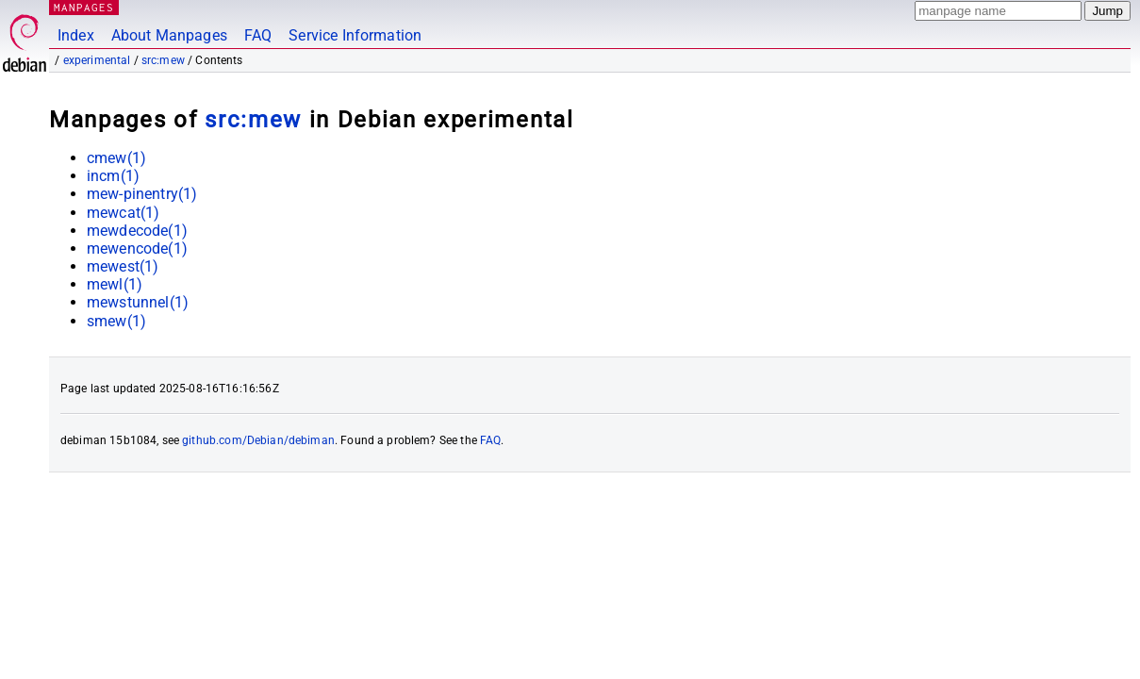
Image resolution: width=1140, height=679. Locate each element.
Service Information (355, 35)
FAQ (258, 35)
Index (76, 35)
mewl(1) (114, 284)
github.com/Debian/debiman (258, 440)
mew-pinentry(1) (142, 194)
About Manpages (169, 35)
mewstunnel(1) (138, 302)
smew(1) (116, 321)
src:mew (163, 60)
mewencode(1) (137, 248)
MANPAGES (84, 7)
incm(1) (113, 176)
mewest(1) (122, 266)
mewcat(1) (123, 213)
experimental (97, 60)
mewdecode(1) (137, 231)
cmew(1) (116, 158)
